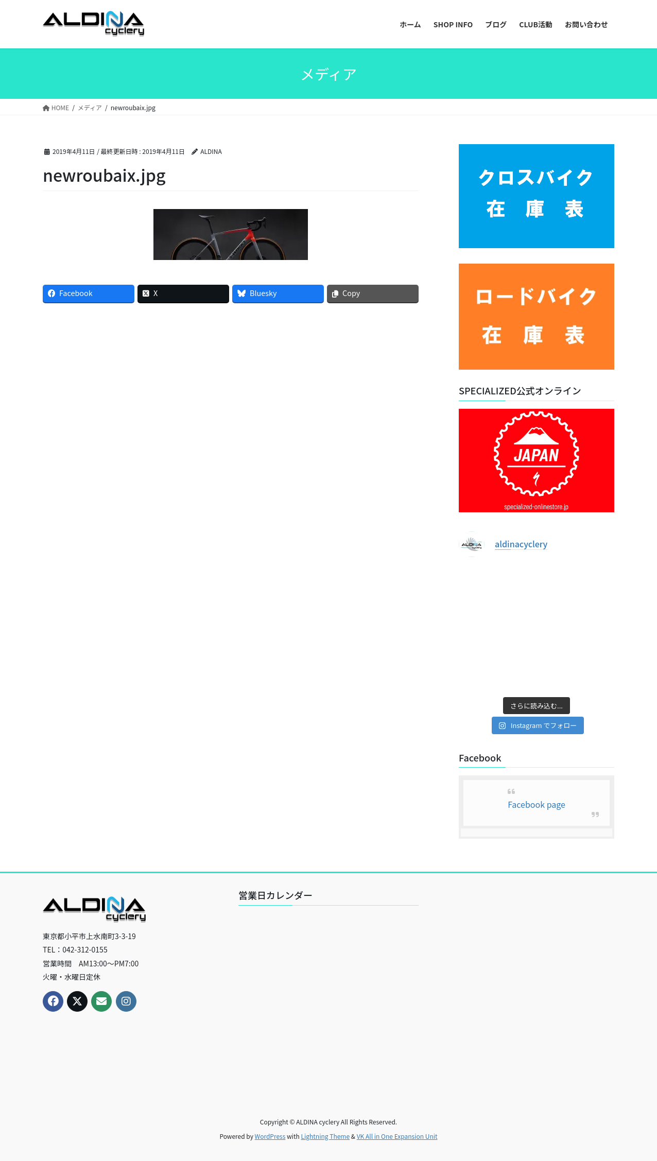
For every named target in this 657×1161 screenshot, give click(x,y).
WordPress (270, 1136)
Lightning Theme (325, 1136)
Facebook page (536, 804)
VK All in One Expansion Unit (397, 1136)
